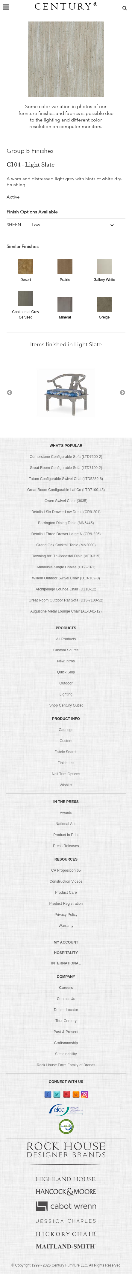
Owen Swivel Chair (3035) (66, 501)
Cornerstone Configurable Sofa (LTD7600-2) (66, 457)
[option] (66, 393)
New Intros (66, 661)
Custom (66, 741)
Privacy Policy (66, 915)
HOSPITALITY (66, 953)
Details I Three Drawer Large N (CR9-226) (66, 534)
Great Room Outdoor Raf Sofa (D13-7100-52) (65, 600)
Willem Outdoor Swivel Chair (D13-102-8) (66, 578)
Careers (66, 988)
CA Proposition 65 (66, 870)
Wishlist (66, 785)
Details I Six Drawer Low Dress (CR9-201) (66, 512)
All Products (66, 639)
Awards (66, 813)
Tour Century (66, 1021)
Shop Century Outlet (66, 705)
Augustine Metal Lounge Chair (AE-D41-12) (66, 611)
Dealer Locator (66, 1010)
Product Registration (66, 903)
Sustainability (66, 1054)
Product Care (66, 892)
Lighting (66, 694)
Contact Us (66, 999)
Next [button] (122, 393)
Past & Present (66, 1032)
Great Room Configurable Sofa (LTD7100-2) (66, 468)
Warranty (66, 926)
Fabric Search (66, 752)
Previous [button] (10, 393)
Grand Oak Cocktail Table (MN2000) (65, 545)
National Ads (66, 824)
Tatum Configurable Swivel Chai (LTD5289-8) (66, 479)
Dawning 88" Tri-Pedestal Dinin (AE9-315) (65, 556)
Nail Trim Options (66, 774)
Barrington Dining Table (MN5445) (66, 523)
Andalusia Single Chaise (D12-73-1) (66, 567)
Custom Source (66, 650)
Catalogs (66, 730)
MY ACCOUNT (66, 942)
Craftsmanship (66, 1043)
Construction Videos (65, 881)
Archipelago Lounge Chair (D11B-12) (66, 589)
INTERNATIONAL (66, 963)
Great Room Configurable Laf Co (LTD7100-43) (66, 490)
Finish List (66, 763)
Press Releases (66, 846)
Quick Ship (66, 672)
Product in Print (66, 835)
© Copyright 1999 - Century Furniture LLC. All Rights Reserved (65, 1265)
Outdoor (65, 683)
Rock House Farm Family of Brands (66, 1065)
